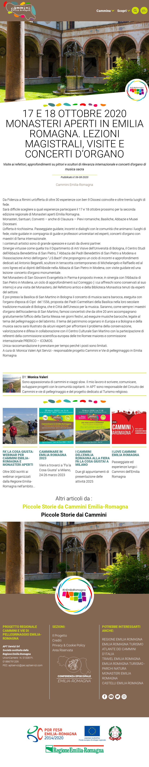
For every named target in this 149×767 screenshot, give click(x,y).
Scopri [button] (123, 11)
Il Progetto (59, 635)
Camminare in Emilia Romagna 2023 (52, 455)
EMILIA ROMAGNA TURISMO (122, 644)
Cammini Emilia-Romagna (74, 185)
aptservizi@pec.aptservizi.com (25, 665)
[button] (135, 10)
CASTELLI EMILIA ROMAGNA (122, 683)
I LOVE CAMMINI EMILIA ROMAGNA (125, 453)
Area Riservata (62, 650)
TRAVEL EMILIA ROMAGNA (121, 659)
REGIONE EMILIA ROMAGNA (122, 639)
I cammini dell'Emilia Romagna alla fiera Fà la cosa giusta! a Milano (92, 458)
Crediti (57, 640)
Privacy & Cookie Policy (68, 645)
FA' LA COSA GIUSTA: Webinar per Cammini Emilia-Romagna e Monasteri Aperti (18, 458)
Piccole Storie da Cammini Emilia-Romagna (75, 506)
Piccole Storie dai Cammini (74, 515)
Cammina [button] (105, 11)
